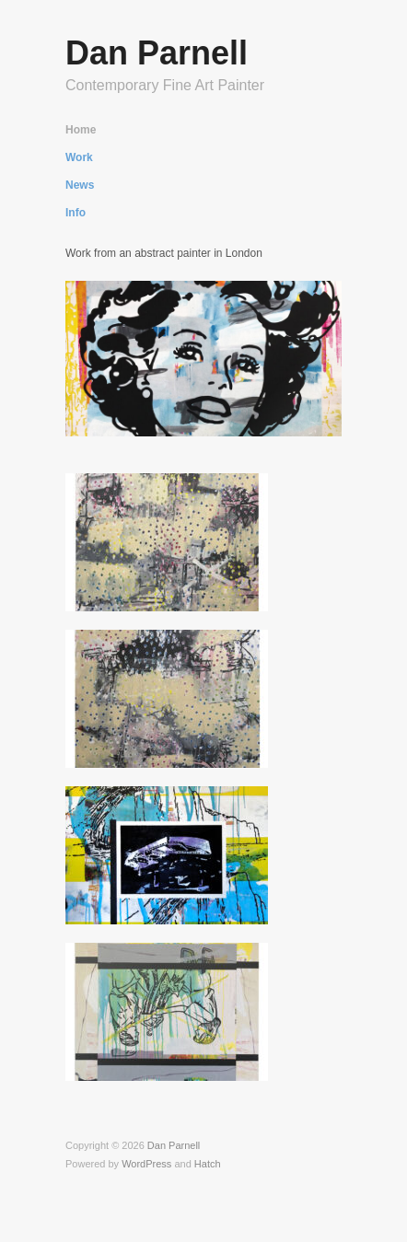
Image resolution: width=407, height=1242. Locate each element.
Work (79, 157)
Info (75, 212)
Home (80, 129)
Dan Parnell (156, 53)
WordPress (146, 1163)
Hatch (207, 1163)
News (79, 185)
